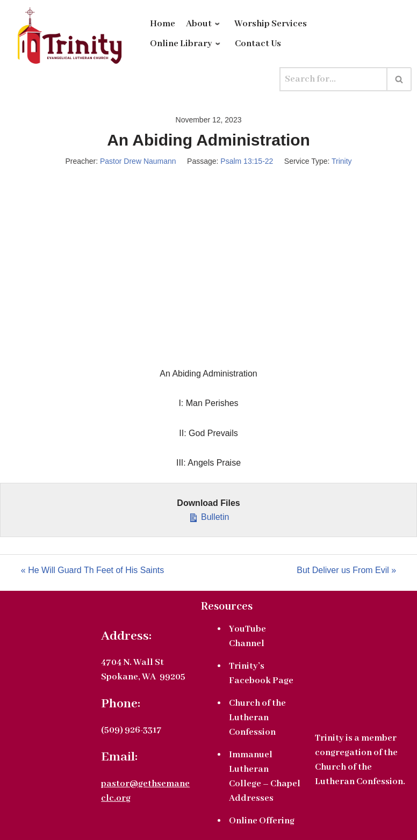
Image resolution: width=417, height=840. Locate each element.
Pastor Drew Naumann (138, 161)
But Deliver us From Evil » (346, 570)
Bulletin (208, 516)
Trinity (342, 161)
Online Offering (261, 821)
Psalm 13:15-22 (246, 161)
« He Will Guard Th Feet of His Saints (92, 570)
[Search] (333, 79)
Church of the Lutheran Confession (257, 718)
